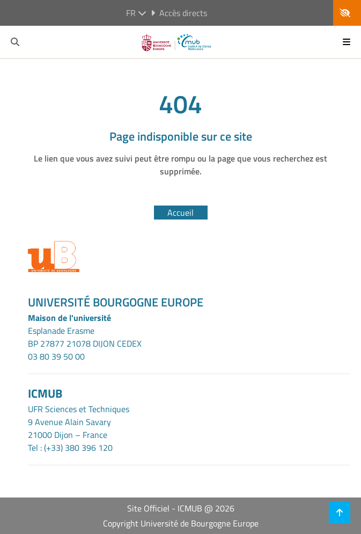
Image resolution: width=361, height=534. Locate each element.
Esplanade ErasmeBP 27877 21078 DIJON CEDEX (85, 337)
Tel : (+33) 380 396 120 (70, 447)
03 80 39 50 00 (56, 356)
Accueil (180, 212)
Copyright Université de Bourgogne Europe (181, 523)
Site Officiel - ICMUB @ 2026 (180, 508)
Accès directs (179, 12)
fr (136, 12)
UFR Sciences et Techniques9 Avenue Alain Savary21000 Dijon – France (78, 422)
